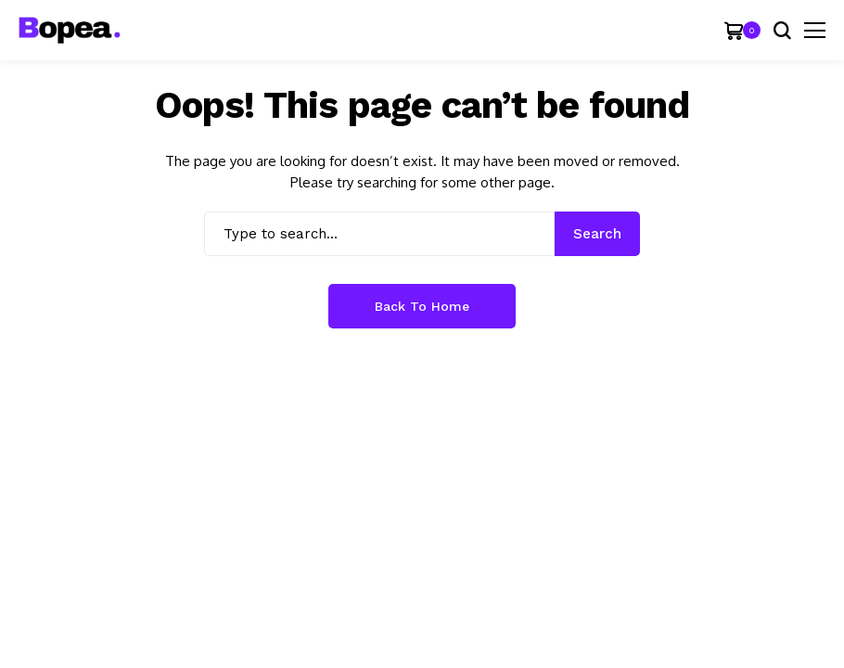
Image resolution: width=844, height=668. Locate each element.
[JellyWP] (70, 30)
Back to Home (422, 306)
